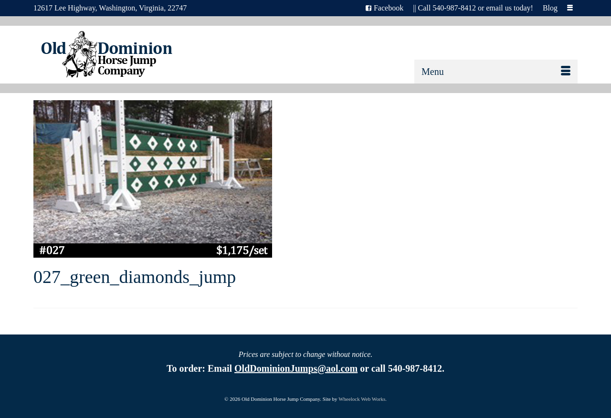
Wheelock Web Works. (362, 399)
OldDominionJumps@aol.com (296, 368)
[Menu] (496, 72)
